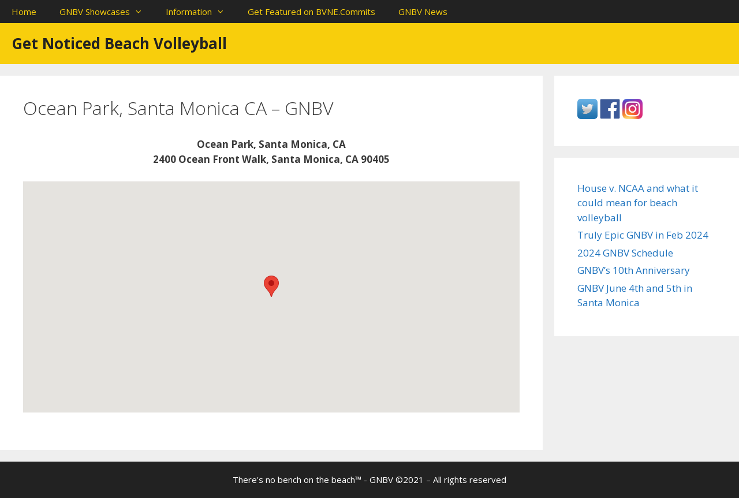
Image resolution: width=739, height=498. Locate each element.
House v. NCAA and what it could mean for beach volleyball (637, 202)
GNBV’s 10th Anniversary (633, 270)
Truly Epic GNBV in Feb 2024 (642, 234)
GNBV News (422, 11)
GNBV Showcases (106, 11)
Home (24, 11)
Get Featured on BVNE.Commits (311, 11)
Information (201, 11)
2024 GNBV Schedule (625, 252)
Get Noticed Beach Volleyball (119, 43)
